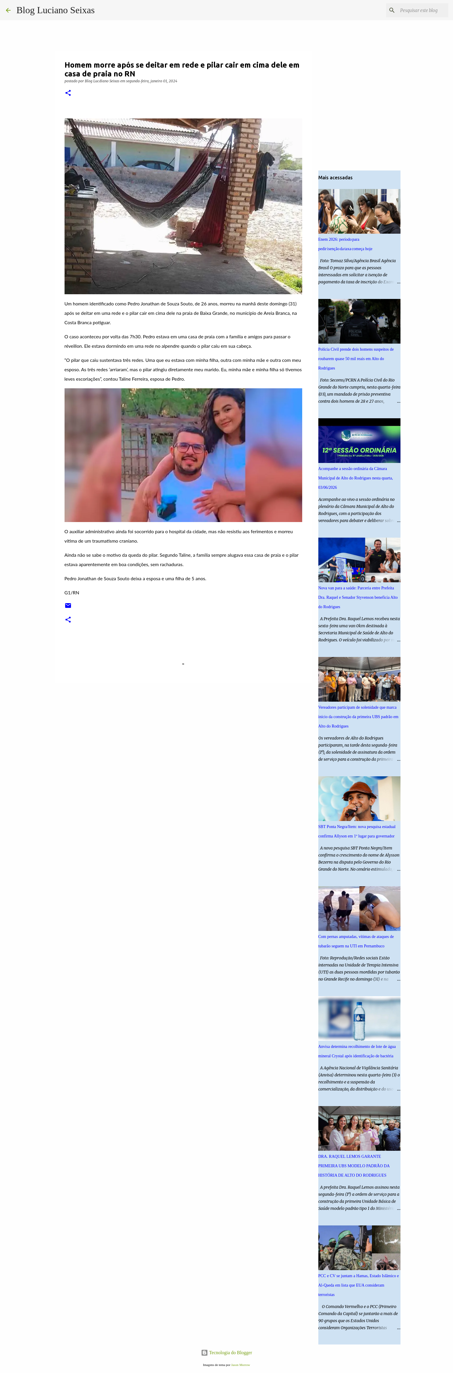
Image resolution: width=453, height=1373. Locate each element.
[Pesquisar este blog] (417, 10)
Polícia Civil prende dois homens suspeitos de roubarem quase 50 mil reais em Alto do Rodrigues (356, 358)
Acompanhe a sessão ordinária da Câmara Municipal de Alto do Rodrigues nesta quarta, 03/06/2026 (355, 478)
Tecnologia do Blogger (226, 1352)
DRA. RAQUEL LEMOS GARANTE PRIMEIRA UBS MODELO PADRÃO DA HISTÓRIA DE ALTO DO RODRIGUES (354, 1166)
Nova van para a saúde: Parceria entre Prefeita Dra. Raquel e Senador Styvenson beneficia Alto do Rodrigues (358, 597)
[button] (68, 93)
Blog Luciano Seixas (55, 10)
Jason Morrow (240, 1365)
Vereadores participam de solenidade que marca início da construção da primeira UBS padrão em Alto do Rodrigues (358, 716)
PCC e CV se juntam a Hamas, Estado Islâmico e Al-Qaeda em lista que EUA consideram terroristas (358, 1285)
